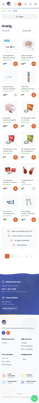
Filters (19, 17)
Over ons (5, 358)
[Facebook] (3, 333)
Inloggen (24, 343)
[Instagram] (8, 333)
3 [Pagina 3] (18, 256)
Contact (4, 343)
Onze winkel (6, 361)
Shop (9, 11)
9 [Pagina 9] (26, 256)
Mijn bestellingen (27, 346)
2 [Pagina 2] (12, 256)
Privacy (19, 394)
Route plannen (10, 308)
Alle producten (7, 364)
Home (3, 11)
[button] (34, 398)
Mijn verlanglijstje (27, 349)
